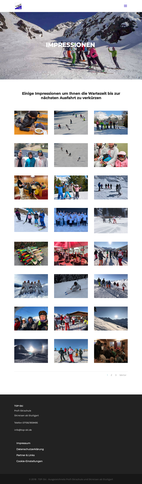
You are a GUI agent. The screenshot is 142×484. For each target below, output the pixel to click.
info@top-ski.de (23, 429)
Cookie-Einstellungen (29, 461)
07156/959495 (30, 422)
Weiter (122, 375)
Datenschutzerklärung (30, 449)
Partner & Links (25, 455)
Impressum (23, 443)
